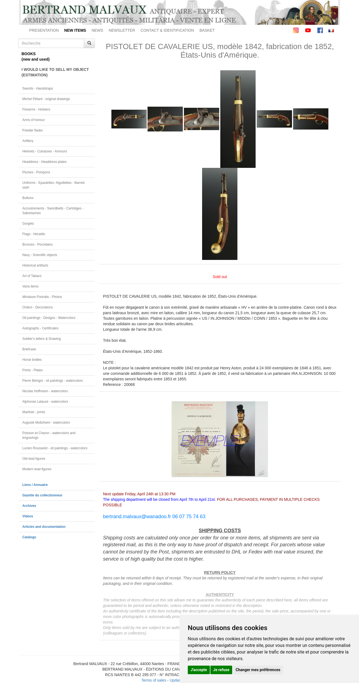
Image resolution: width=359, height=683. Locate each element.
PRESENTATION (44, 30)
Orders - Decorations (37, 307)
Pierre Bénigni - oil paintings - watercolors (52, 381)
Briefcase (29, 349)
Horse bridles (32, 360)
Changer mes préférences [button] (258, 670)
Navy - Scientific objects (39, 255)
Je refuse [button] (221, 670)
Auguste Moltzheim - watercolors (46, 422)
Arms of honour (33, 120)
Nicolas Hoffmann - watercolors (45, 391)
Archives (29, 506)
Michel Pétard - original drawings (46, 99)
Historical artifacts (35, 265)
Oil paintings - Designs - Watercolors (49, 318)
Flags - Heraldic (33, 234)
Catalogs (29, 537)
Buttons (27, 198)
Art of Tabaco (32, 276)
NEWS (97, 30)
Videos (27, 516)
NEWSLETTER (122, 30)
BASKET (207, 30)
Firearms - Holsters (36, 109)
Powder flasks (32, 130)
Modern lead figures (36, 469)
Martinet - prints (33, 412)
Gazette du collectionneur (42, 495)
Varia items (30, 286)
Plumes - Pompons (36, 172)
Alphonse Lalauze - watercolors (45, 402)
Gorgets (28, 223)
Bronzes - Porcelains (37, 244)
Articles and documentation (44, 527)
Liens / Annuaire (35, 485)
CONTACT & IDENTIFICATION (167, 30)
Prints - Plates (32, 370)
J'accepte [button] (199, 670)
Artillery (27, 141)
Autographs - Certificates (40, 328)
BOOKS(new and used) (36, 56)
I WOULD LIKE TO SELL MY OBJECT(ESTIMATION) (55, 72)
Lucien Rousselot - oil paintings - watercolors (54, 448)
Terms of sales (153, 680)
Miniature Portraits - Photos (42, 297)
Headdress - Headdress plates (44, 162)
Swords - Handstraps (37, 88)
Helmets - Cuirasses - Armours (44, 151)
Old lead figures (33, 459)
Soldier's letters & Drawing (41, 339)
